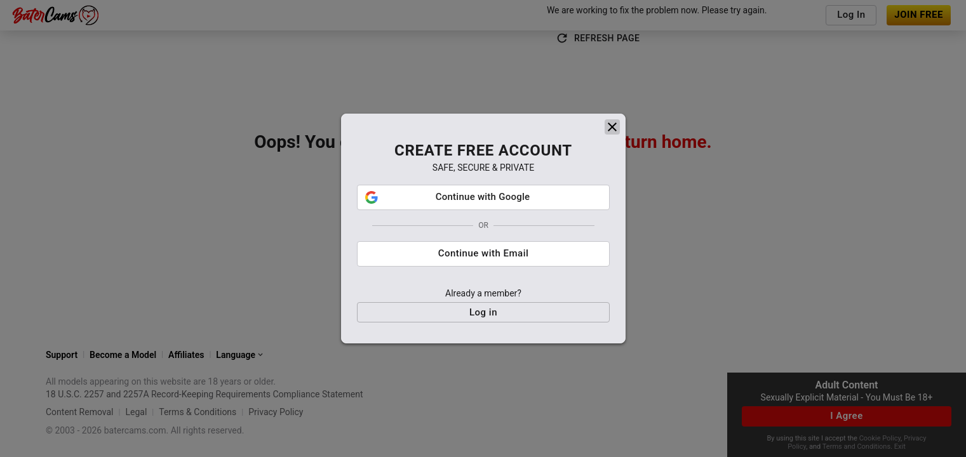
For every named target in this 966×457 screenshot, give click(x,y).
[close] (612, 131)
